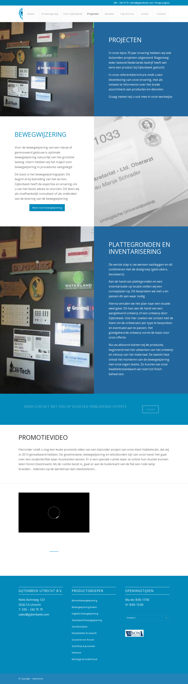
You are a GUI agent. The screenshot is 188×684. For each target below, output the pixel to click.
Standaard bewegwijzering (87, 620)
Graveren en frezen (83, 639)
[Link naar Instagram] (161, 678)
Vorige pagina (162, 2)
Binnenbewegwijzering (84, 600)
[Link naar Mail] (166, 678)
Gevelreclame (79, 626)
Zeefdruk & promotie (83, 646)
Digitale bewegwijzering (85, 613)
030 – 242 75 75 (121, 2)
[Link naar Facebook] (155, 678)
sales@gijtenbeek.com (141, 2)
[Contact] (150, 409)
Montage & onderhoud (84, 659)
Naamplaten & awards (84, 633)
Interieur (76, 652)
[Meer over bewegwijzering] (47, 207)
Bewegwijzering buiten (84, 607)
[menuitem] (31, 14)
